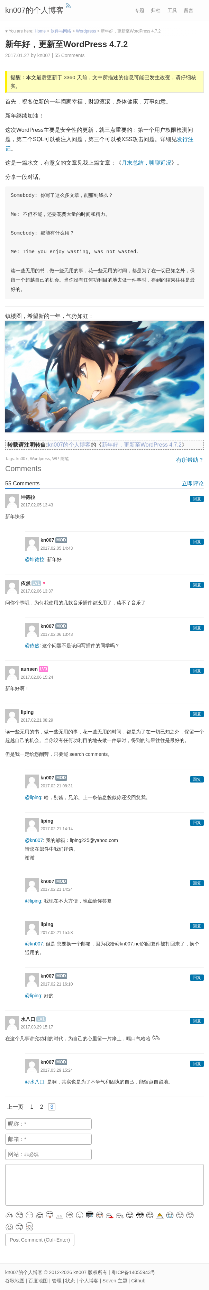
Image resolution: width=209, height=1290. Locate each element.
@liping (33, 797)
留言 (188, 10)
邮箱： (16, 1139)
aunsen (29, 669)
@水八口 (34, 1082)
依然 (25, 583)
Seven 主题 (114, 1280)
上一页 (15, 1107)
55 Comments (69, 55)
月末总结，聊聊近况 (146, 163)
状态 (70, 1280)
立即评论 (193, 483)
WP (55, 458)
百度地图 (38, 1280)
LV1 (36, 583)
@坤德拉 (34, 559)
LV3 (43, 669)
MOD (61, 540)
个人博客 (89, 1280)
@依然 (32, 645)
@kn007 (34, 840)
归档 (156, 10)
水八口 (28, 1019)
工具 (172, 10)
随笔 (65, 458)
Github (138, 1280)
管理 (57, 1280)
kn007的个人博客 (34, 10)
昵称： (16, 1124)
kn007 (22, 458)
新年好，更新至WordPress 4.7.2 (66, 44)
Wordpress (40, 458)
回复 (197, 498)
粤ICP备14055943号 (133, 1272)
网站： (16, 1154)
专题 (139, 10)
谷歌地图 (15, 1280)
